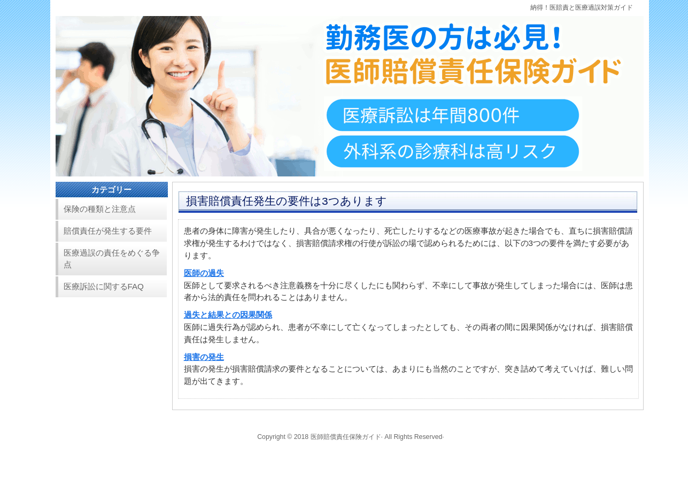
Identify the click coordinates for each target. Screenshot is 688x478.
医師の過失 (204, 272)
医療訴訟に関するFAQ (104, 286)
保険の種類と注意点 (100, 208)
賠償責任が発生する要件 (108, 230)
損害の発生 (204, 356)
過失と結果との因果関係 (228, 314)
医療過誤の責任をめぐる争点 (112, 258)
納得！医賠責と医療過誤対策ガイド (581, 7)
